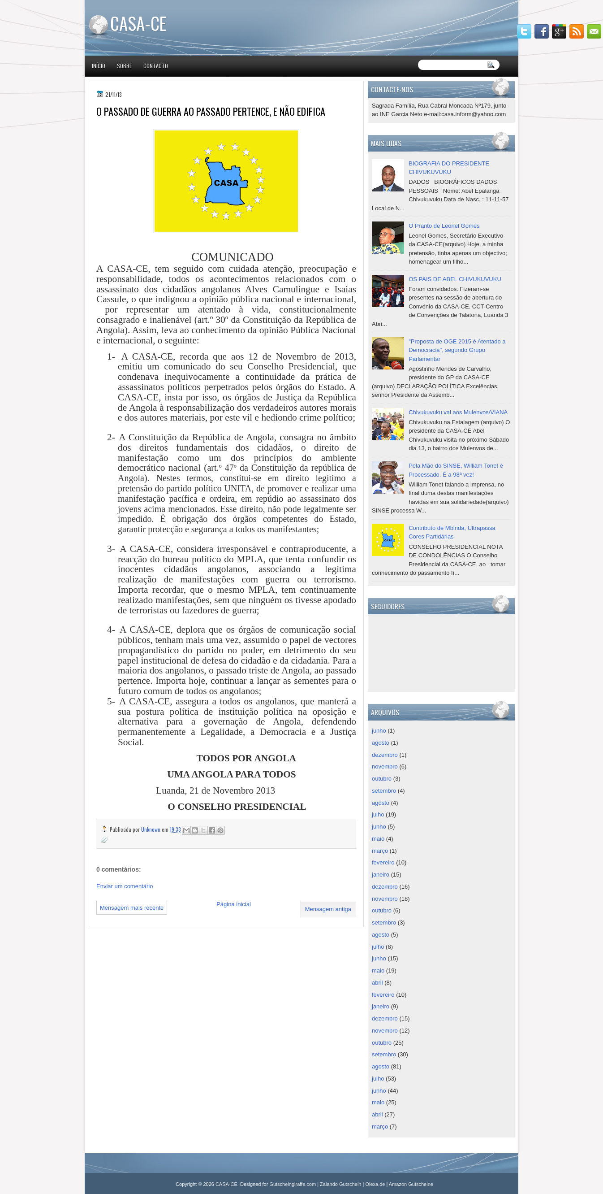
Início (98, 65)
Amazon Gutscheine (411, 1184)
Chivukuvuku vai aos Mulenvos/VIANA (458, 412)
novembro (385, 766)
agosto (380, 742)
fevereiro (383, 862)
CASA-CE (138, 23)
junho (379, 730)
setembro (384, 790)
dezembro (385, 754)
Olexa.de (375, 1184)
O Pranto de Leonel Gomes (444, 225)
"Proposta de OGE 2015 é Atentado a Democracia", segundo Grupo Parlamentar (457, 350)
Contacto (155, 65)
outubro (382, 778)
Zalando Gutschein (340, 1184)
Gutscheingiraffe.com (292, 1184)
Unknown (151, 829)
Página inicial (233, 904)
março (380, 850)
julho (378, 814)
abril (377, 982)
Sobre (124, 65)
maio (378, 838)
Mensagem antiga (328, 909)
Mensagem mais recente (132, 907)
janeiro (380, 874)
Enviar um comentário (124, 886)
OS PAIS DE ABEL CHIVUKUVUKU (455, 279)
